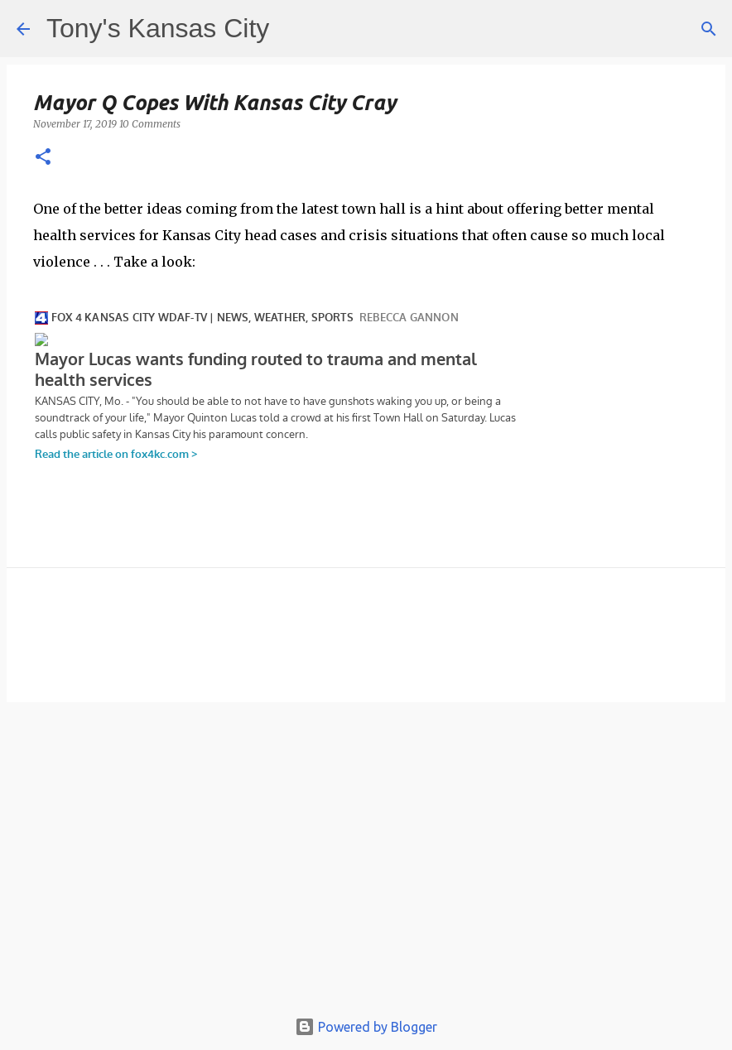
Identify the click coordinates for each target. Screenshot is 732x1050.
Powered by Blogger (366, 1026)
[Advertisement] (366, 863)
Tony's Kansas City (157, 28)
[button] (43, 158)
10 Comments (150, 124)
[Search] (709, 29)
